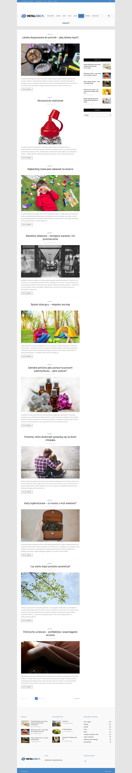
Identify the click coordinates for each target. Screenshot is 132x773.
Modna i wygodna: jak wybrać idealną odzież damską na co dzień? (91, 100)
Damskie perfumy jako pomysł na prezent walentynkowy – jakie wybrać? (50, 369)
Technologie (95, 16)
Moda (64, 16)
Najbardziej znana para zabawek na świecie (50, 169)
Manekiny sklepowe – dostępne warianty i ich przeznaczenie (50, 237)
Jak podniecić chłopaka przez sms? (69, 738)
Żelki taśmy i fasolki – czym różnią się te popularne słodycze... (39, 730)
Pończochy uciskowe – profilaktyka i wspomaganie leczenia (50, 633)
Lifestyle (58, 16)
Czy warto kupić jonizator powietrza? (50, 567)
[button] (109, 16)
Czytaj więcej (26, 89)
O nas (45, 1)
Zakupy (81, 16)
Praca (69, 16)
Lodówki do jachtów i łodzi (91, 734)
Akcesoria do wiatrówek (50, 101)
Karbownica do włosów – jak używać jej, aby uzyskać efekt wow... (91, 91)
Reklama (50, 1)
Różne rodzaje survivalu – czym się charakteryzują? (39, 739)
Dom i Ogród (50, 16)
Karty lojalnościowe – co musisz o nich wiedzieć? (50, 503)
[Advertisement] (66, 8)
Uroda (75, 16)
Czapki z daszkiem (89, 737)
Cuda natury (65, 721)
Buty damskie (87, 742)
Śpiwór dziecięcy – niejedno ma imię (50, 305)
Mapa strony (108, 771)
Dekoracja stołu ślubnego (91, 739)
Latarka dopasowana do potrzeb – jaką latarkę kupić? (50, 38)
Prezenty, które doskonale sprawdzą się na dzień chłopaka (50, 438)
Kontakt (55, 1)
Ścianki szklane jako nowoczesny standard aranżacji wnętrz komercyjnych (92, 66)
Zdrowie (87, 16)
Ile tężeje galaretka (67, 729)
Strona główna (39, 1)
